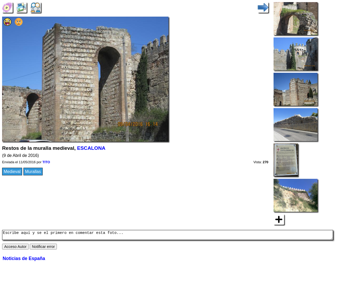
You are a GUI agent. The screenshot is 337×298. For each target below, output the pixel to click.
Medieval (12, 171)
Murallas (33, 171)
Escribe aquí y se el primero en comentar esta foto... (167, 236)
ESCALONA (91, 148)
